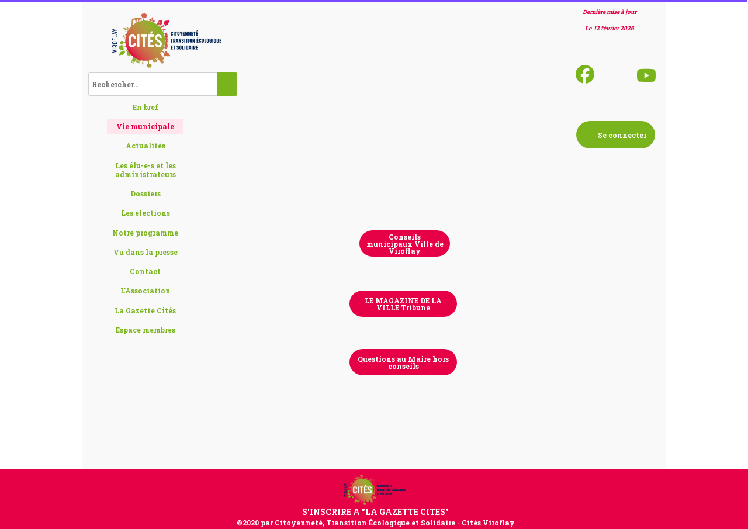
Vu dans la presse (145, 252)
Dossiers (145, 193)
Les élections (145, 212)
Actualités (145, 145)
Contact (145, 271)
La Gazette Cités (145, 310)
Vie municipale (145, 126)
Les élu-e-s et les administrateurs (145, 170)
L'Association (145, 290)
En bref (145, 107)
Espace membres (145, 329)
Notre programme (145, 232)
